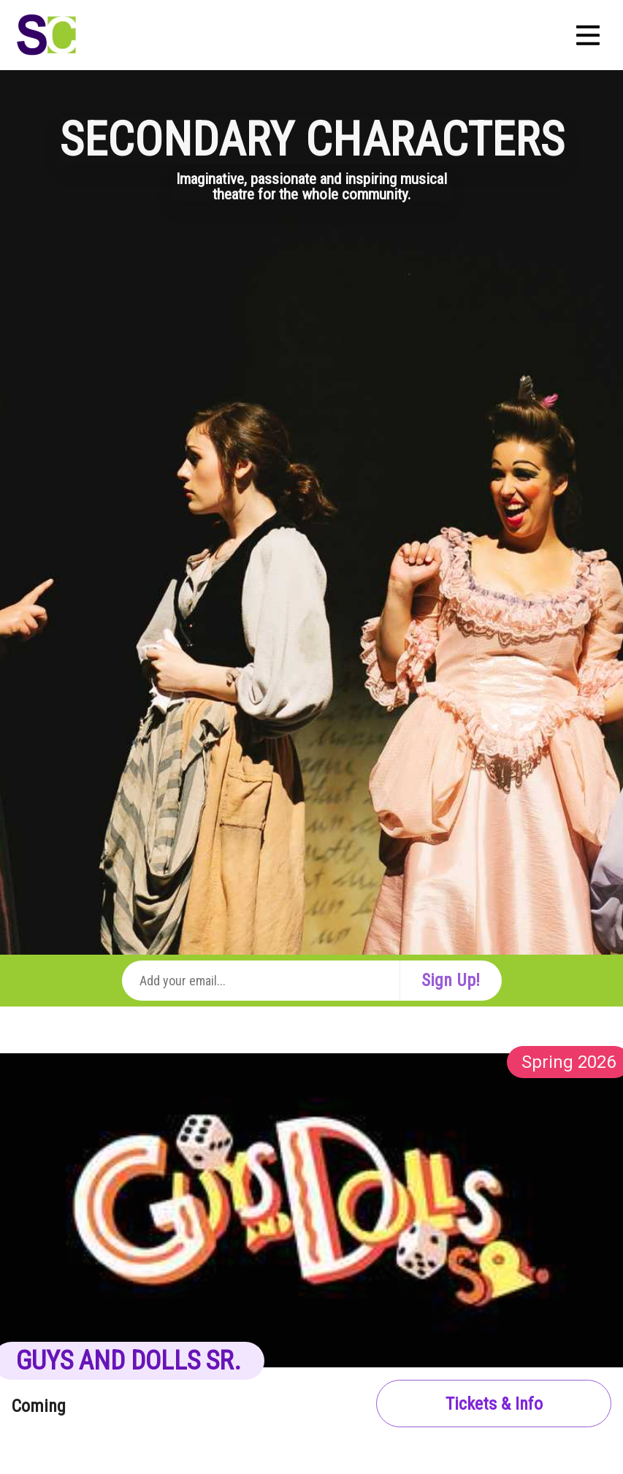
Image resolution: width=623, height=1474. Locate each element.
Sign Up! (450, 980)
